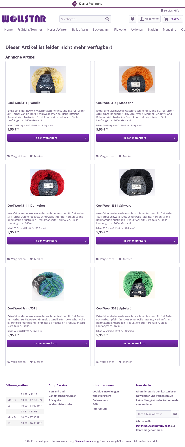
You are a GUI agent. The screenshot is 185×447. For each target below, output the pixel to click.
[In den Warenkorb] (48, 138)
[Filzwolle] (120, 29)
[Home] (8, 29)
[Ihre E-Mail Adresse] (153, 413)
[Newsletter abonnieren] (175, 413)
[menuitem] (85, 20)
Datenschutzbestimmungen (153, 425)
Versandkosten (84, 441)
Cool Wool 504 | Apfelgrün (115, 308)
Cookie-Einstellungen (105, 391)
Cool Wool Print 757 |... (23, 308)
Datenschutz (100, 400)
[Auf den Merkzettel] (37, 156)
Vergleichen (16, 156)
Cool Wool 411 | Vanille (23, 103)
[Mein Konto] (149, 19)
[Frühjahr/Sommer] (30, 29)
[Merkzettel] (132, 19)
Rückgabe (55, 400)
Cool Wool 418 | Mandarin (115, 103)
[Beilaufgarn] (80, 29)
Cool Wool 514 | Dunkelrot (26, 206)
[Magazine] (169, 29)
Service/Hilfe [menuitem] (170, 10)
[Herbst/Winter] (57, 29)
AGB (95, 404)
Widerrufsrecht (101, 395)
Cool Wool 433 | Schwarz (113, 206)
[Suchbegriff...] (85, 19)
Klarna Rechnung (86, 3)
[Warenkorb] (172, 19)
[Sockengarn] (101, 29)
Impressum (99, 408)
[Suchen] (107, 19)
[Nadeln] (153, 29)
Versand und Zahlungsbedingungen (62, 393)
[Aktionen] (137, 29)
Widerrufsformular (60, 404)
